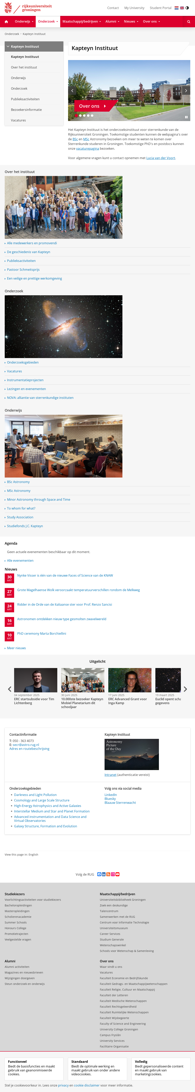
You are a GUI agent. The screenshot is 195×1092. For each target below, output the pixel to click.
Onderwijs (13, 410)
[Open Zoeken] (189, 21)
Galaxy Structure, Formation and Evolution (45, 826)
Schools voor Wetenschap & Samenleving (127, 951)
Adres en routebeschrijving (29, 749)
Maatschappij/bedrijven (117, 894)
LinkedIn (111, 795)
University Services (112, 1041)
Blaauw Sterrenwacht (120, 802)
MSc (86, 139)
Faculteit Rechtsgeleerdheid (118, 1006)
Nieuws (11, 569)
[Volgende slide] (186, 90)
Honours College (15, 928)
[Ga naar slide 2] (80, 116)
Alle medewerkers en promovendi (32, 243)
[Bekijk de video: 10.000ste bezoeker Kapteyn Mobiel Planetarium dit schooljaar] (82, 680)
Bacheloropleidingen (18, 905)
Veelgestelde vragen (18, 939)
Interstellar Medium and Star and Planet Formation (52, 811)
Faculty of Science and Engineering (123, 1023)
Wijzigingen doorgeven (20, 978)
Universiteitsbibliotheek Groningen (123, 899)
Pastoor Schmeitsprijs (23, 270)
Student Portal (160, 8)
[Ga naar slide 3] (84, 116)
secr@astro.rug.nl (26, 745)
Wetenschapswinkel (113, 945)
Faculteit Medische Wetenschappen (123, 1001)
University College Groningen (119, 1029)
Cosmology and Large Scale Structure (41, 800)
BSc (75, 139)
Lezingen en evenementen (26, 389)
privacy (63, 1085)
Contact (113, 8)
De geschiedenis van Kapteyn (28, 252)
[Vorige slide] (72, 90)
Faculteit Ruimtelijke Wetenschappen (124, 1012)
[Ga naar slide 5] (92, 116)
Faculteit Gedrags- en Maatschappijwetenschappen (134, 984)
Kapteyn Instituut (34, 34)
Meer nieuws (16, 648)
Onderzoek (12, 34)
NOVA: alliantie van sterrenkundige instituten (40, 398)
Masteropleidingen (17, 911)
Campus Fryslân (110, 1035)
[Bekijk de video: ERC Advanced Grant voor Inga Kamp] (129, 680)
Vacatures (14, 371)
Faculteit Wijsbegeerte (114, 1018)
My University (134, 8)
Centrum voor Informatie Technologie (124, 922)
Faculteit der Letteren (114, 995)
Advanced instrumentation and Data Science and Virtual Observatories (50, 819)
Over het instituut (20, 171)
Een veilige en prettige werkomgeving (34, 278)
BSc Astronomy (18, 482)
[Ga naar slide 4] (88, 116)
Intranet (111, 775)
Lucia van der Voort (160, 158)
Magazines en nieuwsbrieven (24, 972)
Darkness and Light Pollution (35, 795)
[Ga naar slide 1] (76, 116)
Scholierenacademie (18, 917)
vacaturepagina (87, 148)
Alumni (10, 961)
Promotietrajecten (16, 934)
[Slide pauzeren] (186, 117)
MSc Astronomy (18, 491)
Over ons (107, 961)
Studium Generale (112, 939)
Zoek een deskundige (114, 905)
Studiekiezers (15, 894)
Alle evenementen (20, 560)
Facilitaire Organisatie (114, 1046)
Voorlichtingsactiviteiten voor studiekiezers (33, 899)
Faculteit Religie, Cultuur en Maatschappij (127, 989)
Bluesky (110, 799)
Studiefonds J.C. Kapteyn (25, 526)
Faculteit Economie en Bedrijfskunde (124, 978)
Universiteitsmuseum (114, 928)
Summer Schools (16, 922)
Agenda (11, 543)
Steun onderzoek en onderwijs (25, 984)
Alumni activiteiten (17, 967)
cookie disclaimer (87, 1085)
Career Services (110, 934)
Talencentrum (109, 911)
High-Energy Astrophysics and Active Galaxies (47, 806)
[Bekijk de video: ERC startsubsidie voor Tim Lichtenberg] (35, 680)
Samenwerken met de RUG (117, 917)
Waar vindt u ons (111, 967)
